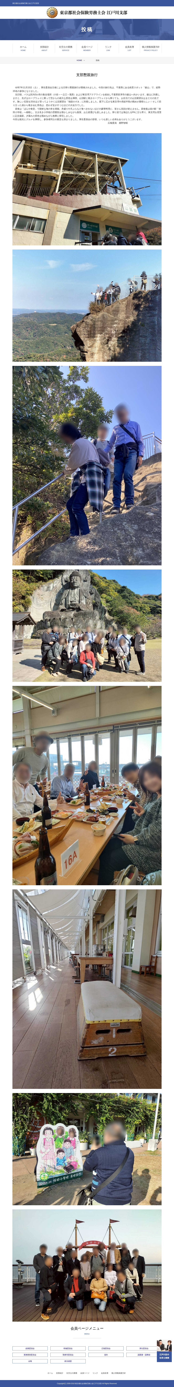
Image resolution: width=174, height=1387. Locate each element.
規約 (106, 1355)
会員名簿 (129, 49)
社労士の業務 (65, 49)
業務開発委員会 (30, 1355)
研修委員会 (68, 1348)
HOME (79, 60)
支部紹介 (44, 49)
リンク (108, 49)
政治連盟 (68, 1361)
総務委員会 (30, 1348)
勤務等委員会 (68, 1355)
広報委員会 (106, 1348)
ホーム (23, 49)
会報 (30, 1361)
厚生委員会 (143, 1348)
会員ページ (87, 49)
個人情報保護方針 (151, 49)
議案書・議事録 (144, 1355)
